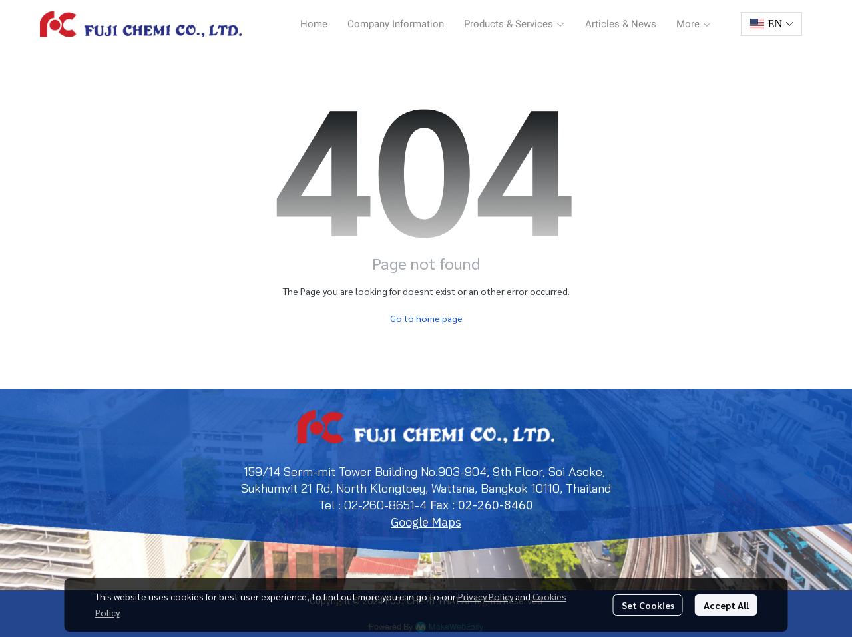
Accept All (726, 605)
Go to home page (426, 318)
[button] (771, 24)
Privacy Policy (485, 596)
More (694, 24)
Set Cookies (648, 605)
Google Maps (426, 522)
